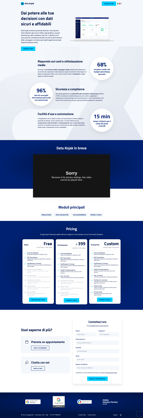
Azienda (78, 347)
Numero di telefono (82, 364)
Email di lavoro (80, 339)
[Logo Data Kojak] (27, 3)
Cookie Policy (82, 415)
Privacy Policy (92, 415)
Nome (77, 331)
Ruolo (77, 356)
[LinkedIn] (120, 414)
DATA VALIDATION (62, 214)
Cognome (101, 331)
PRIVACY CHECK (96, 214)
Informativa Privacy (111, 372)
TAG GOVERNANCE (79, 214)
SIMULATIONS (46, 214)
